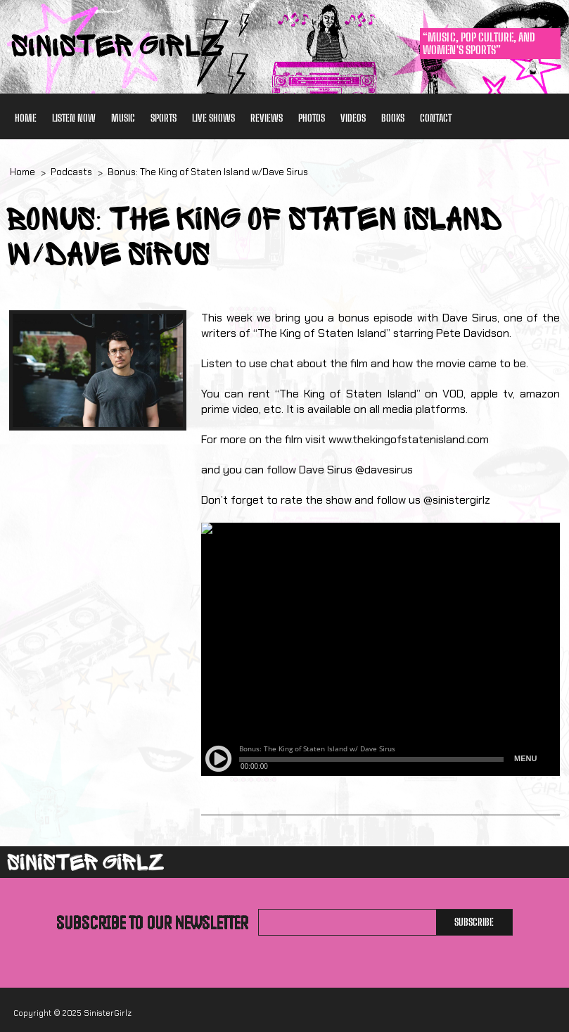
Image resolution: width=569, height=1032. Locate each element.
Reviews (266, 118)
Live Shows (213, 118)
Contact (436, 118)
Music (123, 118)
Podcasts (71, 172)
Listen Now (74, 118)
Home (26, 118)
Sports (164, 118)
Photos (311, 118)
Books (392, 118)
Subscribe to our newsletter (152, 922)
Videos (353, 118)
